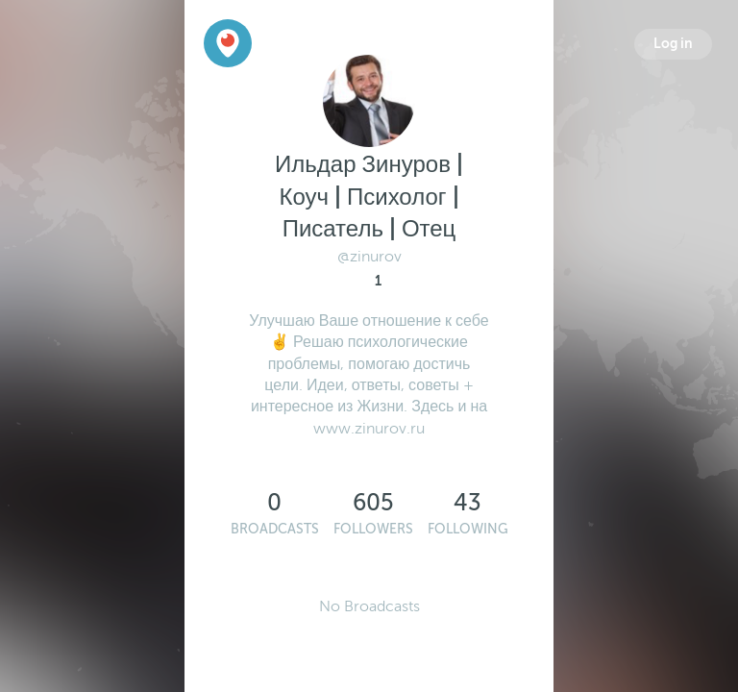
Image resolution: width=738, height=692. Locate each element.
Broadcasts (275, 529)
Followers (373, 529)
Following (468, 529)
